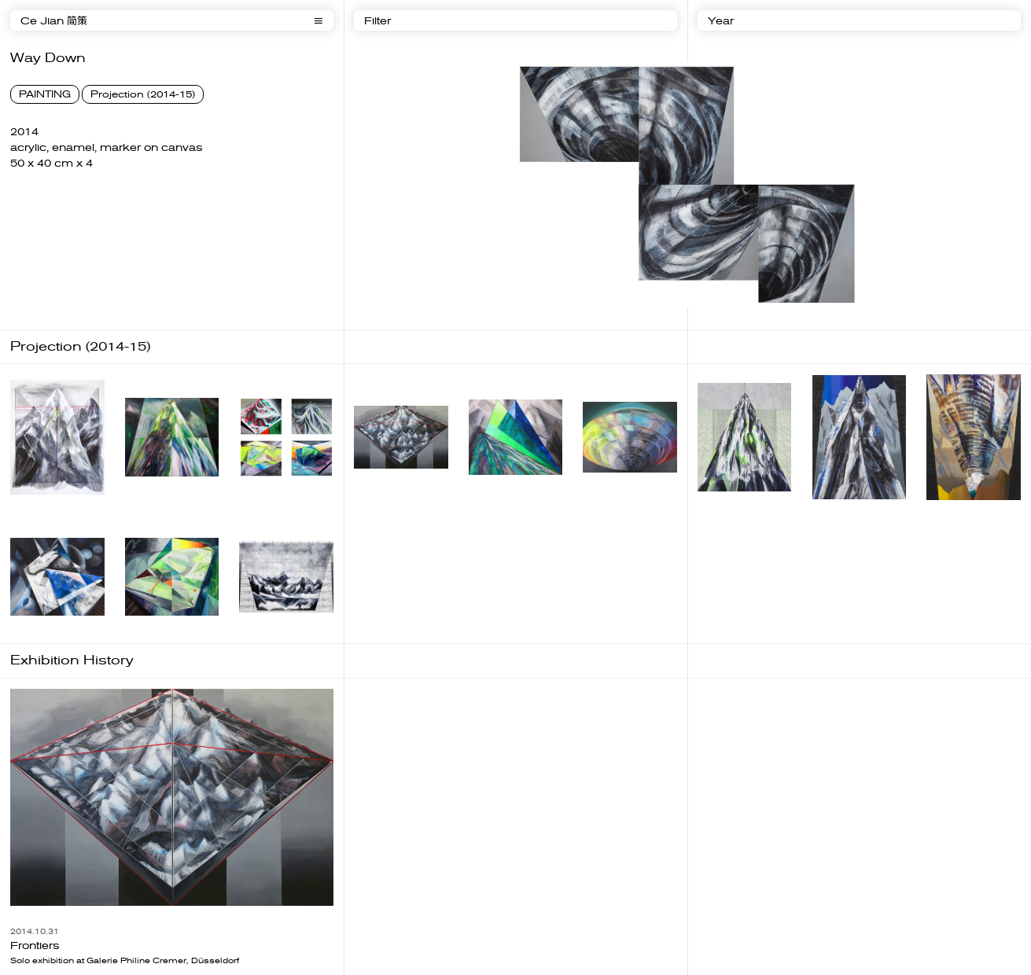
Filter (377, 21)
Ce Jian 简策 (53, 21)
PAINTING (45, 94)
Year (721, 21)
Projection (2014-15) (142, 94)
